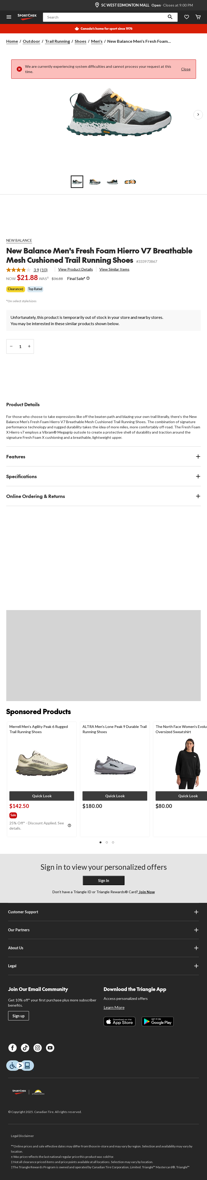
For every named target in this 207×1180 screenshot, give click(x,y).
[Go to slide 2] (94, 181)
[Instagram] (37, 1048)
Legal (103, 966)
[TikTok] (25, 1048)
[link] (29, 270)
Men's (97, 41)
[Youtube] (50, 1048)
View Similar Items (114, 269)
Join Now (146, 892)
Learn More (114, 1007)
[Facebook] (12, 1048)
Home (12, 41)
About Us (103, 948)
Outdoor (31, 41)
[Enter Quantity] (20, 346)
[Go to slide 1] (77, 181)
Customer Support (103, 912)
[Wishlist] (186, 17)
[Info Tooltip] (88, 278)
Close (186, 69)
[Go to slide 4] (130, 181)
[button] (170, 17)
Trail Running (57, 41)
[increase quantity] (29, 346)
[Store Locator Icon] (97, 5)
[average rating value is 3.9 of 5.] (23, 270)
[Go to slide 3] (112, 181)
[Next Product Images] (198, 114)
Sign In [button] (103, 880)
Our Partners (103, 930)
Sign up (19, 1016)
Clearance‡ (15, 289)
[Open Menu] (8, 17)
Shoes (80, 41)
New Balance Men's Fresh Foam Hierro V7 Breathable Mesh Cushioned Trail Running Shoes (99, 255)
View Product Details (75, 269)
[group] (19, 814)
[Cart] (198, 17)
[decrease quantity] (11, 346)
